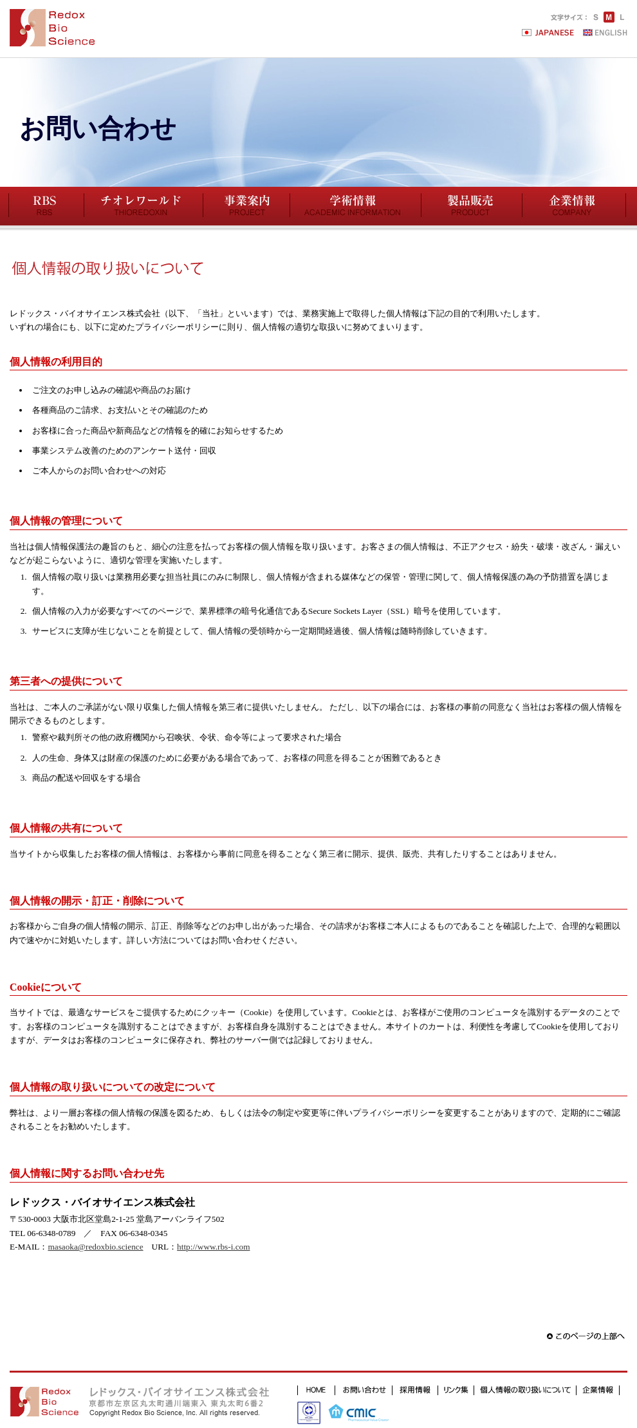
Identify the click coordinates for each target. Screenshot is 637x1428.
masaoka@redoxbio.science (95, 1247)
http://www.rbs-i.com (213, 1247)
